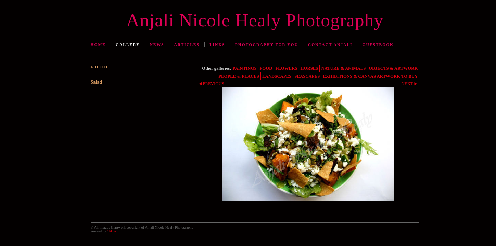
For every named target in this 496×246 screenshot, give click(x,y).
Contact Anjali (330, 45)
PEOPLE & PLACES (238, 76)
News (157, 45)
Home (98, 45)
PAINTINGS (244, 68)
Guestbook (378, 45)
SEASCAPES (307, 76)
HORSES (309, 68)
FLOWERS (286, 68)
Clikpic (111, 231)
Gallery (128, 45)
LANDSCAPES (276, 76)
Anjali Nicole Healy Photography (255, 20)
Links (217, 45)
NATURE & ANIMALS (343, 68)
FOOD (266, 68)
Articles (186, 45)
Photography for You (266, 45)
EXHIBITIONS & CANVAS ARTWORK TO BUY (370, 76)
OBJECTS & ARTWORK (393, 68)
